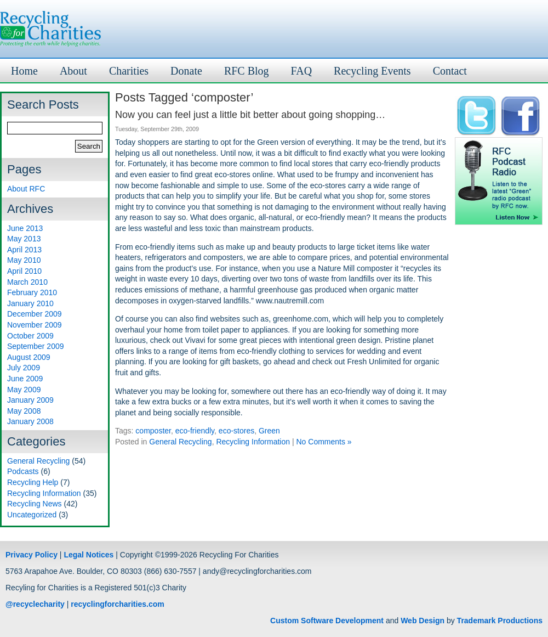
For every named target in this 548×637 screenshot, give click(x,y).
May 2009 (24, 389)
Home (24, 71)
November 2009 (34, 324)
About (73, 71)
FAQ (301, 71)
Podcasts (23, 471)
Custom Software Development (327, 620)
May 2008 (24, 411)
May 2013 (24, 238)
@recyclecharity (35, 604)
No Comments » (323, 441)
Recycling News (34, 503)
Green (269, 430)
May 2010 (24, 260)
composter (153, 430)
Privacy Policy (31, 554)
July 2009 (23, 367)
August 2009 (28, 357)
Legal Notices (88, 554)
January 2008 (30, 421)
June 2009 (25, 378)
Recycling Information (44, 493)
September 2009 (35, 346)
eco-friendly (194, 430)
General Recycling (38, 460)
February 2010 (32, 292)
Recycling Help (32, 482)
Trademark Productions (500, 620)
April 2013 (24, 249)
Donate (186, 71)
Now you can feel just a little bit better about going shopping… (250, 114)
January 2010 (30, 303)
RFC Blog (246, 71)
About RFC (26, 188)
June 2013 (25, 228)
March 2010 (27, 282)
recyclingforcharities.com (117, 604)
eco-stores (236, 430)
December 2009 (34, 313)
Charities (129, 71)
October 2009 (30, 335)
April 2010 (24, 271)
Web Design (422, 620)
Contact (450, 71)
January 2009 (30, 400)
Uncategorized (31, 514)
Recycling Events (372, 71)
